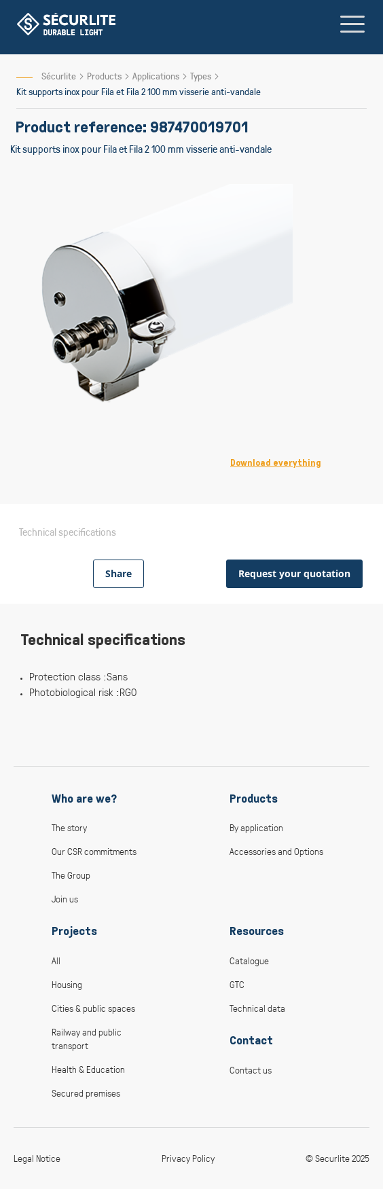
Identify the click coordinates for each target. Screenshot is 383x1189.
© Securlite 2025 (337, 1158)
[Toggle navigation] (352, 24)
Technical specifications (67, 531)
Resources (257, 931)
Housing (67, 984)
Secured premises (86, 1092)
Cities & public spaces (93, 1008)
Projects (74, 931)
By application (256, 827)
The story (69, 827)
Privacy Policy (188, 1158)
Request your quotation (294, 573)
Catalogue (249, 960)
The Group (71, 874)
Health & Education (88, 1069)
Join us (65, 898)
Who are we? (84, 798)
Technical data (257, 1008)
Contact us (251, 1069)
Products (105, 75)
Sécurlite (58, 75)
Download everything (275, 463)
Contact (251, 1040)
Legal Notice (37, 1158)
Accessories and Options (276, 851)
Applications (156, 75)
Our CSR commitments (94, 851)
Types (201, 75)
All (56, 960)
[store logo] (66, 24)
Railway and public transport (87, 1038)
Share (118, 573)
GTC (237, 984)
